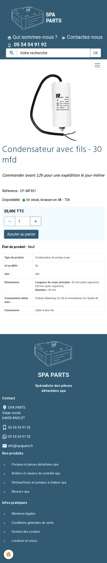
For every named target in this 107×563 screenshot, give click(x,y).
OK (95, 53)
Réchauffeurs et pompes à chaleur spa (39, 482)
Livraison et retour (24, 541)
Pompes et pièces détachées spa (35, 464)
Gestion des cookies (26, 532)
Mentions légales (23, 514)
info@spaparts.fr (20, 446)
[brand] (35, 17)
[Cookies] (8, 554)
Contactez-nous (82, 37)
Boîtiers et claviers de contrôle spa (36, 473)
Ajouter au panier (21, 234)
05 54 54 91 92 (19, 427)
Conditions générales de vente (33, 523)
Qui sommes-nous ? (32, 37)
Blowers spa (20, 491)
